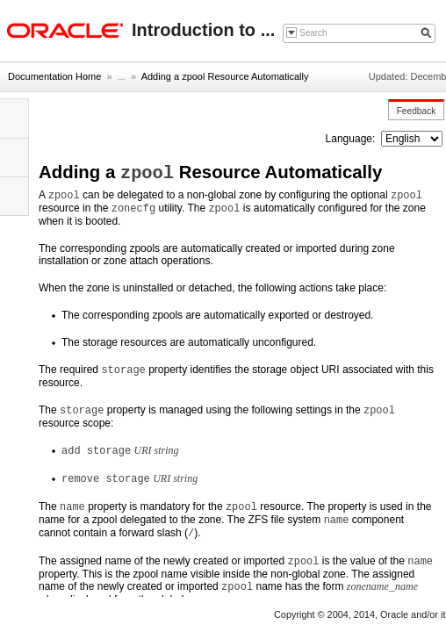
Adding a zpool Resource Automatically (225, 76)
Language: (352, 139)
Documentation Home (54, 76)
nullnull (411, 139)
